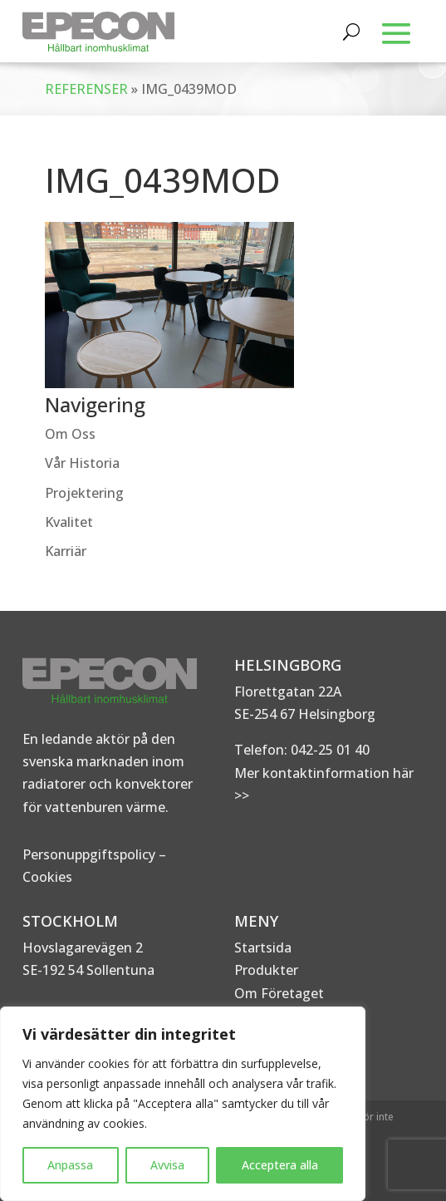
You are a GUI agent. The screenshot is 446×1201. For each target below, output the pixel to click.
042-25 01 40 (328, 750)
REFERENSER (86, 89)
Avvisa (167, 1165)
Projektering (84, 493)
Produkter (266, 970)
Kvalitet (69, 522)
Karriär (65, 551)
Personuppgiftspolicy (88, 854)
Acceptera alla (280, 1165)
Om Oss (70, 434)
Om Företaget (279, 993)
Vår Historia (82, 463)
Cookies (47, 877)
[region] (182, 1104)
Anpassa (70, 1165)
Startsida (263, 947)
